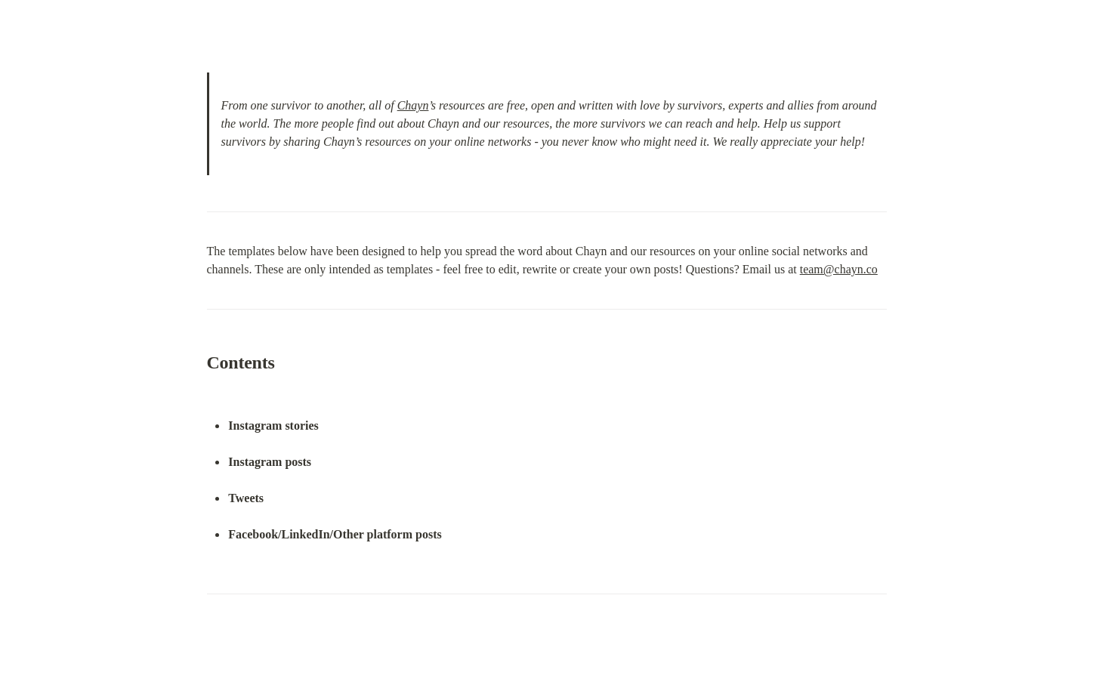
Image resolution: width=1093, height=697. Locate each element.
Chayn (413, 105)
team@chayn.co (839, 269)
